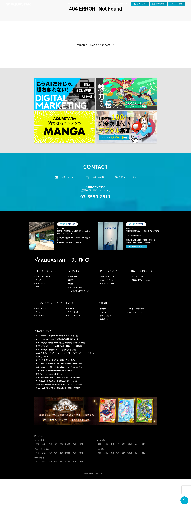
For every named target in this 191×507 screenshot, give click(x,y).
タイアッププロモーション (109, 283)
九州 (74, 444)
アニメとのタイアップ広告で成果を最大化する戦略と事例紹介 (58, 388)
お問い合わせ (141, 4)
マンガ (38, 280)
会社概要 (103, 309)
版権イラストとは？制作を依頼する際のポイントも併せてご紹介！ (60, 367)
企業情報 (103, 303)
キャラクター (40, 283)
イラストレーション (48, 271)
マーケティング (110, 271)
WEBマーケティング (107, 280)
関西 (37, 444)
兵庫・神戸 (53, 444)
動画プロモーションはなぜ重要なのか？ (50, 374)
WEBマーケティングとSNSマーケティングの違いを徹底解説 (57, 336)
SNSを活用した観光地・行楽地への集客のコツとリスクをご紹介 (59, 385)
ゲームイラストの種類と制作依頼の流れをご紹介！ (54, 371)
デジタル (75, 271)
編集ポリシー (105, 319)
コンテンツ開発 (75, 287)
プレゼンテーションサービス (52, 303)
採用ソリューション (43, 357)
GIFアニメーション (75, 315)
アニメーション (141, 280)
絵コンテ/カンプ (41, 308)
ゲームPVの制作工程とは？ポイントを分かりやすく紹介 (56, 350)
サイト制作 (73, 276)
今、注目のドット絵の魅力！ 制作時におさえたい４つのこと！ (58, 381)
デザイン (39, 287)
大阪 (43, 444)
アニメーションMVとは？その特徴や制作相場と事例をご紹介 (58, 339)
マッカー (39, 312)
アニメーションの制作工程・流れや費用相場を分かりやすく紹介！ (60, 364)
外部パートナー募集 (128, 177)
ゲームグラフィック (144, 271)
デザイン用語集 (105, 316)
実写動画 (71, 308)
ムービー (75, 303)
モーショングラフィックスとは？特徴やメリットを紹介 (56, 360)
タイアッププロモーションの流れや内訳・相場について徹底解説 (59, 346)
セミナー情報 (178, 4)
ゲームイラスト (137, 276)
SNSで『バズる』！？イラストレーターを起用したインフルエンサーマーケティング (66, 353)
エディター (40, 315)
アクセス (103, 312)
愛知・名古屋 (65, 444)
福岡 (81, 444)
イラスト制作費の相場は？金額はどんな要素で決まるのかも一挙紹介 (60, 343)
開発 (70, 280)
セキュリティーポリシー (137, 312)
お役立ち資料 (159, 4)
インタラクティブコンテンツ (78, 291)
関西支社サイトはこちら (136, 246)
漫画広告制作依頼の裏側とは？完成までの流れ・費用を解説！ (58, 378)
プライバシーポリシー (136, 309)
